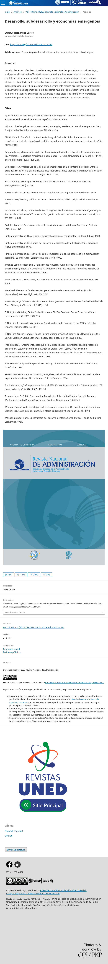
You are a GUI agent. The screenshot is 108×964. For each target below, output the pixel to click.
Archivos (18, 11)
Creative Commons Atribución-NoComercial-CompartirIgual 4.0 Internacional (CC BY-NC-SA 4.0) (46, 892)
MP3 (47, 574)
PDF (10, 574)
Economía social (11, 649)
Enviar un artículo (16, 849)
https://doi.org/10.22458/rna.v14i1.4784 (31, 44)
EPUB (35, 574)
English (9, 835)
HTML (22, 574)
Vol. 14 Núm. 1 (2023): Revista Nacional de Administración (52, 11)
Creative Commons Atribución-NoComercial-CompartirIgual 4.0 (74, 682)
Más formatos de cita (15, 612)
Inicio (7, 11)
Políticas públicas (12, 652)
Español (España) (14, 831)
